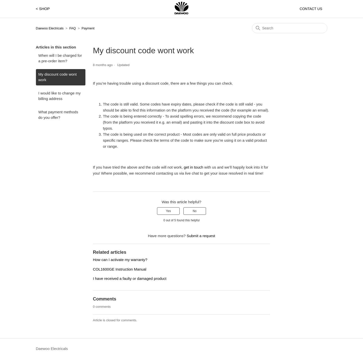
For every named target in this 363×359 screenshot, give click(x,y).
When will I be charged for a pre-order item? (60, 58)
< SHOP (43, 9)
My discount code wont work (57, 77)
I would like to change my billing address (59, 96)
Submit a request (201, 236)
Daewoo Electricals (50, 28)
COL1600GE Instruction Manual (119, 269)
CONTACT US (311, 9)
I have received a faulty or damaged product (130, 278)
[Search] (289, 28)
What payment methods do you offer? (58, 115)
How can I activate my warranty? (120, 260)
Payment (88, 28)
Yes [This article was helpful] (168, 211)
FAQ (72, 28)
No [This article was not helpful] (194, 211)
